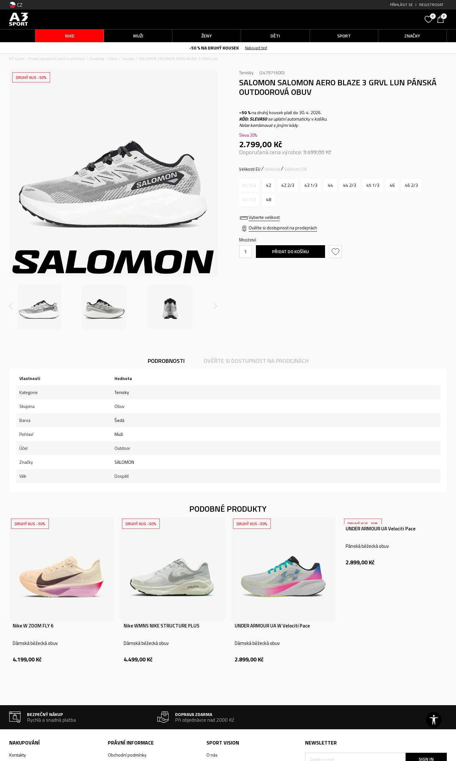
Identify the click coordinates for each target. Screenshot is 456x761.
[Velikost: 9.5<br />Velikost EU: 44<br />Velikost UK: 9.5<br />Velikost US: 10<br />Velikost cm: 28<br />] (330, 185)
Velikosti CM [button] (295, 169)
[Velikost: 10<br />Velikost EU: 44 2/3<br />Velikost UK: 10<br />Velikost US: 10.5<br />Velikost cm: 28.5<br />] (350, 185)
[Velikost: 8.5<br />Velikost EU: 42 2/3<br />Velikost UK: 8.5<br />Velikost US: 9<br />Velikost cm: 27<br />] (288, 185)
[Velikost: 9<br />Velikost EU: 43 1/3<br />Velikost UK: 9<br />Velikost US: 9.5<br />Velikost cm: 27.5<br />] (311, 185)
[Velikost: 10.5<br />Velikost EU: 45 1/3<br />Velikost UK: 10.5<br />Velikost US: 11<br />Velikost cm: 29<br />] (373, 185)
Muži (118, 434)
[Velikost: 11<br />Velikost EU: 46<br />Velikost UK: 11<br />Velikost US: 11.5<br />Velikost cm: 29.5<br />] (392, 185)
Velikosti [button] (272, 169)
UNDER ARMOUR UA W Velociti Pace (272, 626)
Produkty (96, 59)
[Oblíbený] (429, 19)
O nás (212, 754)
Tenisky (128, 59)
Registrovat (431, 5)
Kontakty (17, 754)
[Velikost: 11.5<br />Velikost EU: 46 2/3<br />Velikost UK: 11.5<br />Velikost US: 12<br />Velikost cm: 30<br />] (411, 185)
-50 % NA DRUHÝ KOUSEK (214, 47)
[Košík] (442, 19)
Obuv (113, 59)
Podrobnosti (166, 361)
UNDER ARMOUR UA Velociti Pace (380, 529)
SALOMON (124, 462)
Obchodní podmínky (127, 754)
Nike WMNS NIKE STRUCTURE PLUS (161, 626)
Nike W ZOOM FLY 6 (33, 626)
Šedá (119, 420)
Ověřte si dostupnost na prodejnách (283, 227)
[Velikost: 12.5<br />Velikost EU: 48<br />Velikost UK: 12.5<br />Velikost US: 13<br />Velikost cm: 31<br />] (268, 199)
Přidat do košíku (290, 251)
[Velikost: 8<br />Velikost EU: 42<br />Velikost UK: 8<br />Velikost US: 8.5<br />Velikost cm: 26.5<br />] (268, 185)
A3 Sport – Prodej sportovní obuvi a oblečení (47, 59)
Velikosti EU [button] (249, 169)
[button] (373, 19)
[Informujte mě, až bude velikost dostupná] (249, 185)
